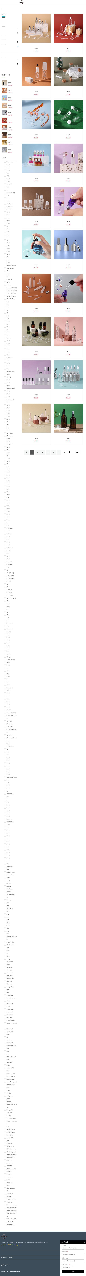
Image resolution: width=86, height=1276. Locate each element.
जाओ (77, 452)
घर (2, 9)
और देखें (10, 85)
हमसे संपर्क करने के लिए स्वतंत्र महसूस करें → (11, 1245)
